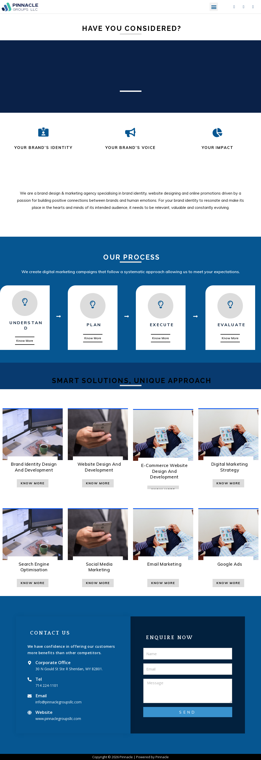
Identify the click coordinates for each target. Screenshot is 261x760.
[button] (214, 7)
